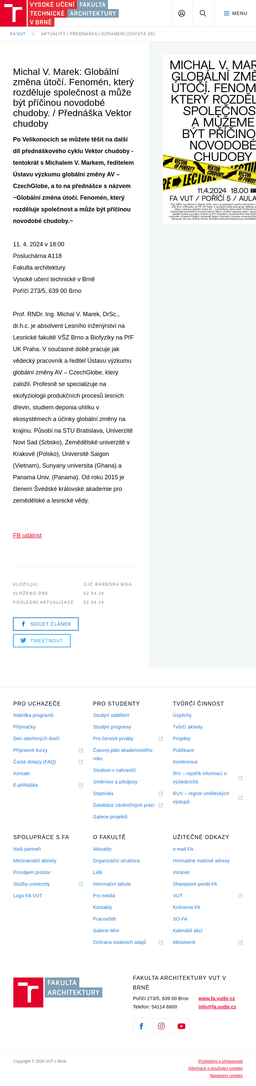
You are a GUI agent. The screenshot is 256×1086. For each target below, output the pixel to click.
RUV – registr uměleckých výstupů (201, 797)
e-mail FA (183, 849)
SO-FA (180, 919)
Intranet (181, 872)
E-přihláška (25, 785)
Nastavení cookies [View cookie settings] (226, 1075)
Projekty (182, 738)
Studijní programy (112, 727)
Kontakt (21, 773)
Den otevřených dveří (36, 738)
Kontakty (102, 907)
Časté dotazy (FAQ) (34, 761)
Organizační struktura (116, 860)
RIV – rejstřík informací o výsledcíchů (200, 777)
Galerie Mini (106, 930)
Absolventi (192, 942)
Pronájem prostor (32, 872)
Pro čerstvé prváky (113, 738)
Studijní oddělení (111, 715)
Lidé (97, 872)
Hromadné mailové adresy (201, 860)
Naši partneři (27, 849)
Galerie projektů (110, 816)
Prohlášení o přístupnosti (220, 1061)
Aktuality (102, 849)
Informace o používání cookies (215, 1068)
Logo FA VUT (27, 895)
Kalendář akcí (188, 930)
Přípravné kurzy (30, 750)
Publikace (183, 750)
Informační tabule (112, 884)
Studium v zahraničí (114, 770)
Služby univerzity (31, 884)
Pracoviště (104, 919)
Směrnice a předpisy (115, 781)
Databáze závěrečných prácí (124, 805)
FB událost (27, 535)
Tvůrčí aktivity (188, 727)
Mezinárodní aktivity (34, 860)
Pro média (104, 895)
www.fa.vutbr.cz (217, 998)
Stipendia (103, 793)
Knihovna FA (186, 907)
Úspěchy (182, 715)
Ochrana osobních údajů (119, 942)
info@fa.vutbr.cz (217, 1006)
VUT (186, 896)
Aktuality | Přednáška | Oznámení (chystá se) (98, 34)
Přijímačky (24, 727)
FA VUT (18, 34)
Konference (185, 761)
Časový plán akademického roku (122, 754)
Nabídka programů (33, 715)
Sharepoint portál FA (195, 884)
